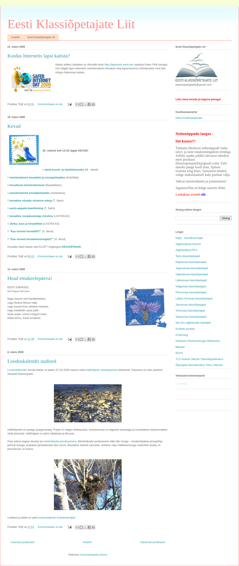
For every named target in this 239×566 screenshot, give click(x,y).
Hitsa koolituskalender (189, 118)
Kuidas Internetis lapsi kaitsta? (38, 55)
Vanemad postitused (152, 542)
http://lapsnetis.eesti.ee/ (118, 64)
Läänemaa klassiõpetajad (191, 280)
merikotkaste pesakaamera (60, 441)
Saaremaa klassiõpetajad (191, 316)
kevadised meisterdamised (27, 185)
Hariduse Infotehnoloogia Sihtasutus (198, 340)
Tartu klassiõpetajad (188, 256)
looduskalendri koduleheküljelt (56, 517)
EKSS (179, 353)
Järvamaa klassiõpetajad (191, 304)
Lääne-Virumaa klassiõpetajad (194, 298)
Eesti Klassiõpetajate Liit (71, 24)
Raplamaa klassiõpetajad (191, 262)
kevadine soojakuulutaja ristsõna (31, 216)
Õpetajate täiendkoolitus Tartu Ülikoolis (199, 365)
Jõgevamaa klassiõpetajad (192, 268)
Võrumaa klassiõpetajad (190, 310)
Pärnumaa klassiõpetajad (191, 292)
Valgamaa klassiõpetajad (191, 286)
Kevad (14, 126)
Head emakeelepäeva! (29, 278)
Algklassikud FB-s (186, 250)
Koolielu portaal (185, 328)
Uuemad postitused (22, 542)
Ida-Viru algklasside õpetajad (193, 322)
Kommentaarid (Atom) (93, 554)
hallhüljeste (93, 369)
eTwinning (182, 335)
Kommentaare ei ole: (51, 104)
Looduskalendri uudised (31, 361)
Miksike (180, 347)
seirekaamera (109, 369)
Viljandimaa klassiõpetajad (192, 274)
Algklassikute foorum (188, 244)
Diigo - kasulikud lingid (189, 237)
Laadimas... (183, 383)
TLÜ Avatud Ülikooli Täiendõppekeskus (199, 359)
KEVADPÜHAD (71, 246)
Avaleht (15, 37)
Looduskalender (17, 369)
